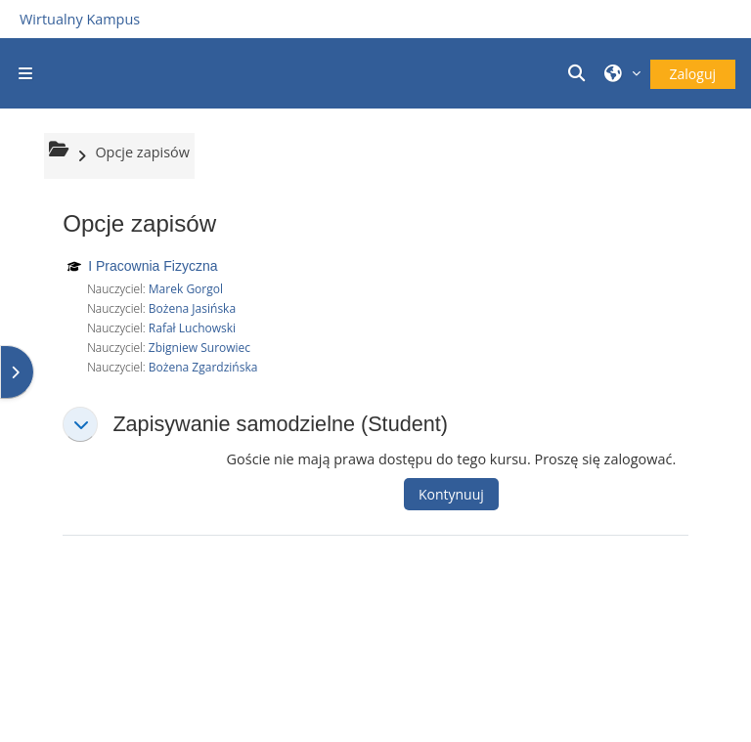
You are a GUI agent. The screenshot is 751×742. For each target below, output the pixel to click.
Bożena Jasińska (192, 308)
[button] (579, 73)
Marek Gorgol (186, 289)
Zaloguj (693, 74)
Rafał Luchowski (192, 328)
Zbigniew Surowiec (199, 347)
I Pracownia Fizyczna (152, 266)
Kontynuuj (451, 494)
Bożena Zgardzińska (203, 367)
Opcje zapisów (142, 152)
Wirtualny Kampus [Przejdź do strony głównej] (80, 19)
